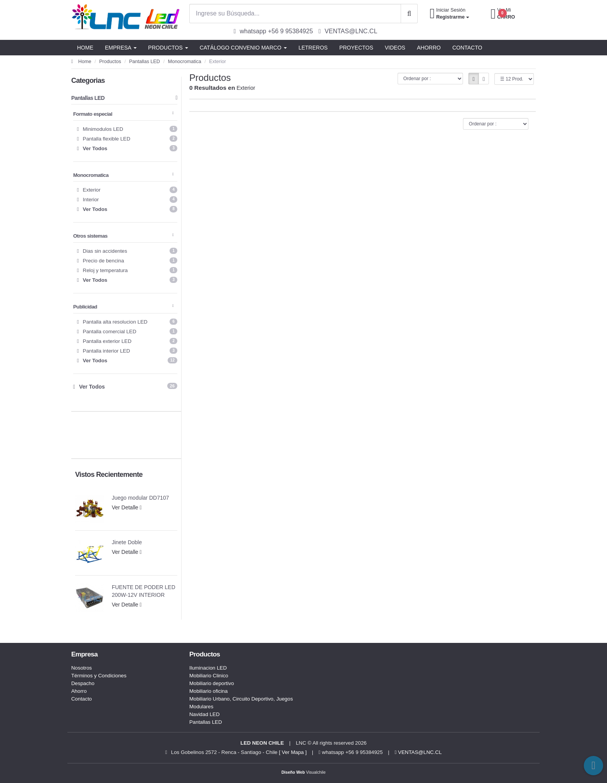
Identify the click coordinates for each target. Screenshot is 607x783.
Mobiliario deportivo (211, 683)
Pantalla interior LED (127, 351)
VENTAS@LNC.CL (418, 752)
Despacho (82, 683)
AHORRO (429, 48)
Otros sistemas (123, 236)
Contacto (81, 699)
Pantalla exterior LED (127, 341)
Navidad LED (204, 714)
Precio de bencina (127, 260)
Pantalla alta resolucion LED (127, 322)
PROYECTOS (356, 48)
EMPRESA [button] (121, 48)
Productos (110, 61)
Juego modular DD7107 (140, 498)
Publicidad (123, 307)
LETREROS (313, 48)
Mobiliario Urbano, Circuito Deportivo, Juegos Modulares (241, 702)
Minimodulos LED (127, 129)
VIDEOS (395, 48)
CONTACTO (467, 48)
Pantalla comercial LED (127, 331)
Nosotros (81, 668)
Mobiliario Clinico (208, 675)
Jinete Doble (127, 542)
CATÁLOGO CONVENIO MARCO (243, 48)
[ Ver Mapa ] (293, 752)
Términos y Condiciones (99, 675)
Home (81, 61)
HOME (85, 48)
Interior (127, 199)
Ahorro (79, 691)
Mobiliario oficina (208, 691)
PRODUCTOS (168, 48)
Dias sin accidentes (127, 251)
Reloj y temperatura (127, 270)
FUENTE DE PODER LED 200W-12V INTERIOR (143, 591)
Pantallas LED (144, 61)
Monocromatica (184, 61)
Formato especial (123, 114)
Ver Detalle (127, 507)
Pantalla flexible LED (127, 138)
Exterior (127, 190)
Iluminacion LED (208, 668)
